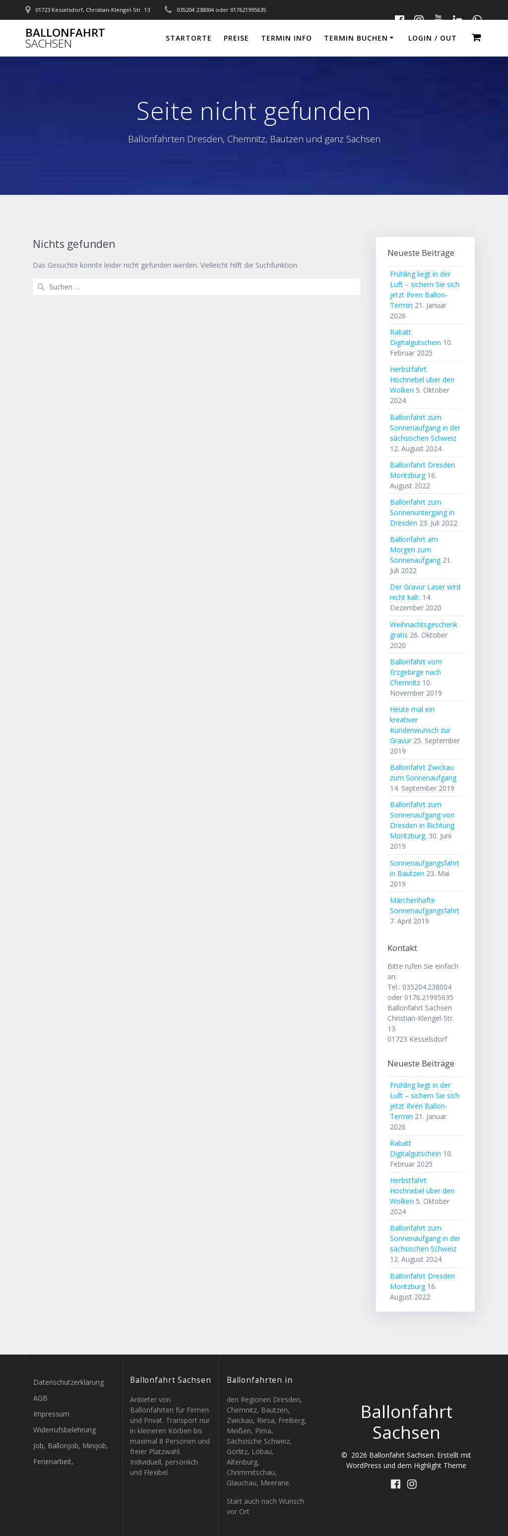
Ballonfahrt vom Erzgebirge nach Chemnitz (416, 672)
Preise (236, 38)
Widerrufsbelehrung (64, 1429)
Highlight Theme (440, 1465)
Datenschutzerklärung (68, 1382)
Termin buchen (356, 38)
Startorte (189, 38)
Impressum (51, 1413)
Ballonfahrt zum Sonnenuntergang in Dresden (422, 512)
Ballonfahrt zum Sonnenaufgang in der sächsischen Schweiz (425, 428)
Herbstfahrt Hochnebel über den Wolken (422, 379)
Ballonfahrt (65, 38)
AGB (40, 1398)
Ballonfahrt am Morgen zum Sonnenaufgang (415, 549)
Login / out (432, 38)
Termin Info (286, 38)
